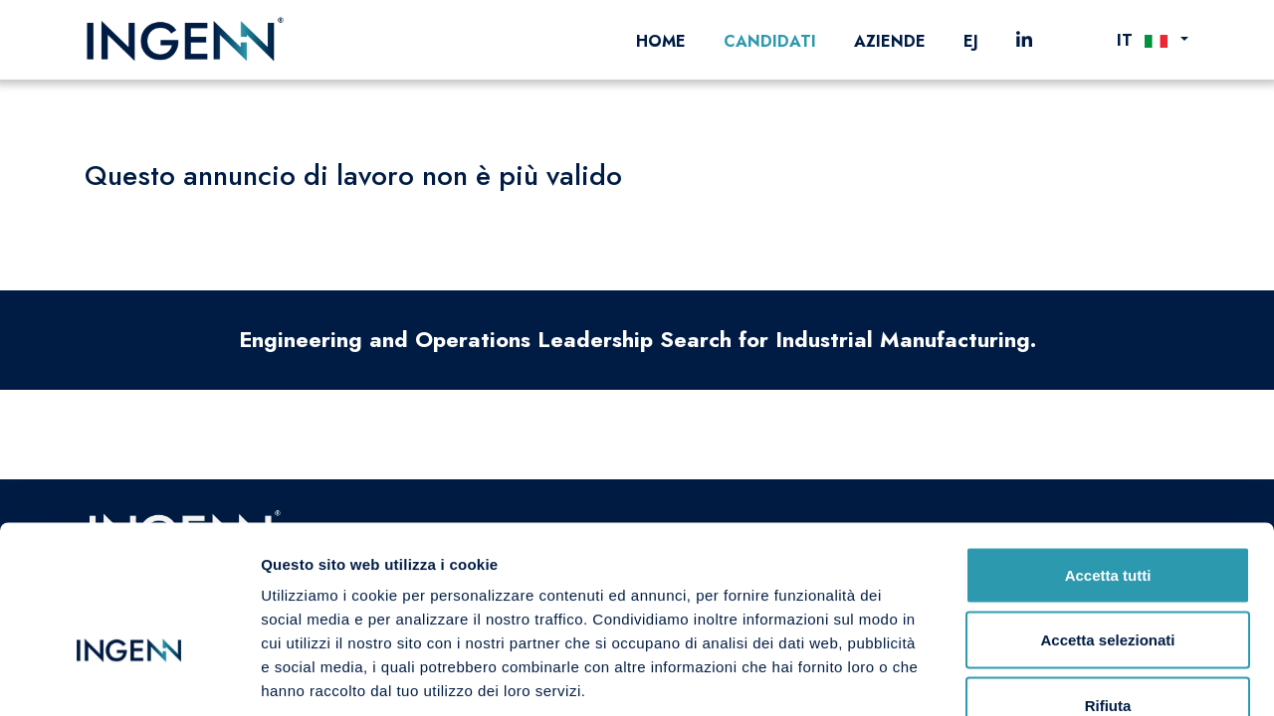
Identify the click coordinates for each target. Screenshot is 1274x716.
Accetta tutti (1108, 455)
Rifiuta (1108, 585)
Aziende (890, 41)
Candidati (770, 41)
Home (661, 41)
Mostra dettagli (1047, 676)
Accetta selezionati (1107, 520)
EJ (970, 41)
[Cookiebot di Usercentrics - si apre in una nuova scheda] (129, 677)
